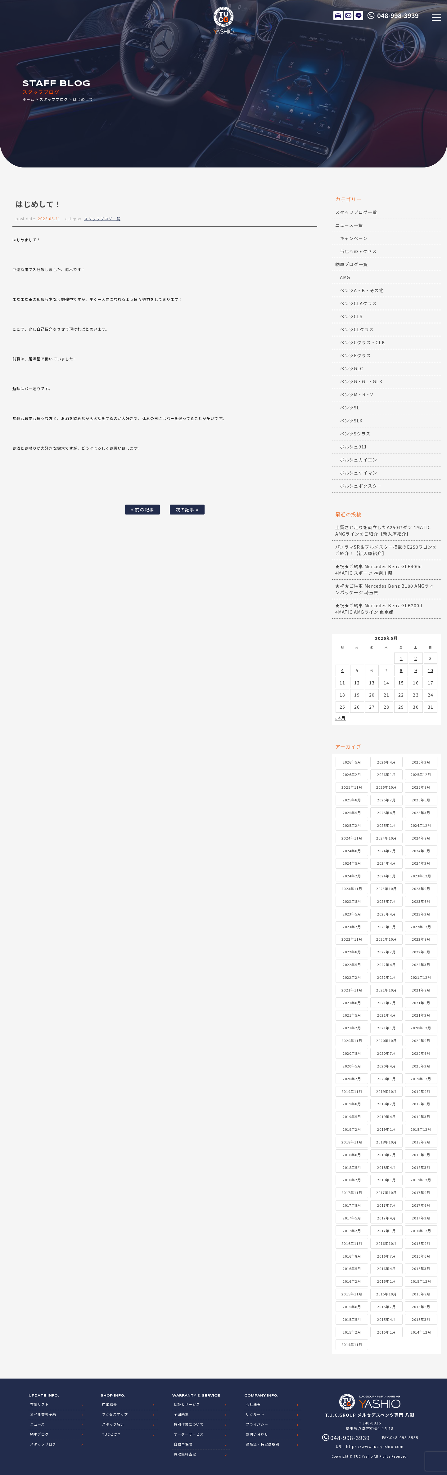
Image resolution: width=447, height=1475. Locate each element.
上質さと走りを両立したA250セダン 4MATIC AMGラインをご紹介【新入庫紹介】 (383, 530)
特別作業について (189, 1424)
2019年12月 (421, 1078)
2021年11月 (351, 989)
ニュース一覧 (349, 225)
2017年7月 (386, 1205)
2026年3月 (421, 762)
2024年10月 (386, 838)
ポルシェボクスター (361, 486)
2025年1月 (386, 825)
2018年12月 (421, 1129)
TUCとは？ (111, 1434)
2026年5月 (352, 762)
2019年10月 (386, 1091)
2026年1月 (386, 774)
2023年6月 (421, 901)
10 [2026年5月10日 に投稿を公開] (430, 670)
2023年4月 (386, 913)
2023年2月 (352, 926)
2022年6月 (421, 951)
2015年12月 (421, 1281)
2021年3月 (421, 1015)
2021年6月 (421, 1002)
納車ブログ (39, 1434)
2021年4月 (386, 1015)
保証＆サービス (187, 1404)
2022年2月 (352, 977)
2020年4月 (386, 1065)
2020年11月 (351, 1040)
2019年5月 (352, 1116)
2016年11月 (351, 1243)
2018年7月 (386, 1154)
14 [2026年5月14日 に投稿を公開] (386, 683)
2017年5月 (352, 1217)
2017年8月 (352, 1205)
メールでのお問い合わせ (348, 15)
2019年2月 (352, 1129)
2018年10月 (386, 1141)
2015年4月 (386, 1319)
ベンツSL (349, 407)
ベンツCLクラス (357, 329)
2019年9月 (421, 1091)
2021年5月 (352, 1015)
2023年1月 (386, 926)
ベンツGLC (351, 368)
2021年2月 (352, 1027)
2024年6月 (421, 850)
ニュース (37, 1424)
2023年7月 (386, 901)
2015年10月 (386, 1293)
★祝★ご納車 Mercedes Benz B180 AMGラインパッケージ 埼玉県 (384, 589)
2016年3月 (421, 1268)
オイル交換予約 (43, 1414)
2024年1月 (386, 875)
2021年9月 (421, 989)
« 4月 (340, 718)
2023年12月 (421, 875)
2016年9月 (421, 1243)
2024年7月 (386, 850)
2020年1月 (386, 1078)
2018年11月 (351, 1141)
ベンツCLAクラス (358, 303)
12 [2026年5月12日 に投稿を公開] (357, 683)
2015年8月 (352, 1306)
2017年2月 (352, 1230)
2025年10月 (386, 787)
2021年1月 (386, 1027)
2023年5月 (352, 913)
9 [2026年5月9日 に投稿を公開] (415, 670)
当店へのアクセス (358, 251)
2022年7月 (386, 951)
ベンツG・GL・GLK (361, 381)
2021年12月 (421, 977)
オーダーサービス (189, 1434)
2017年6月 (421, 1205)
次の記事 (187, 509)
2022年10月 (386, 939)
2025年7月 (386, 799)
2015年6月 (421, 1306)
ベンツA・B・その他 (362, 290)
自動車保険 (183, 1444)
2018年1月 (386, 1179)
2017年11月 (351, 1192)
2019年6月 (421, 1103)
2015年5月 (352, 1319)
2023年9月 (421, 888)
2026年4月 (386, 762)
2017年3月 (421, 1217)
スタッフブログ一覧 (102, 218)
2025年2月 (352, 825)
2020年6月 (421, 1053)
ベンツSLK (351, 420)
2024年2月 (352, 875)
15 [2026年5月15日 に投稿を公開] (401, 683)
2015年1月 (386, 1332)
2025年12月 (421, 774)
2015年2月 (352, 1332)
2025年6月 (421, 799)
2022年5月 (352, 964)
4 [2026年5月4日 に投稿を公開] (342, 670)
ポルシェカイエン (358, 460)
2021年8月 (352, 1002)
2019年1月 (386, 1129)
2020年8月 (352, 1053)
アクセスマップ (115, 1414)
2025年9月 (421, 787)
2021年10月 (386, 989)
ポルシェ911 (353, 446)
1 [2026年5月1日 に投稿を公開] (401, 658)
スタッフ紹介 (113, 1424)
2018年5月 (352, 1167)
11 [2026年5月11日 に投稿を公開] (342, 683)
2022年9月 (421, 939)
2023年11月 (351, 888)
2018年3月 (421, 1167)
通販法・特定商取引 (262, 1444)
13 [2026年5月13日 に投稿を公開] (372, 683)
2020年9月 (421, 1040)
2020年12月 (421, 1027)
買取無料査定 (185, 1453)
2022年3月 (421, 964)
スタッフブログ (53, 99)
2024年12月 (421, 825)
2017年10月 (386, 1192)
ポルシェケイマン (358, 473)
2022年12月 (421, 926)
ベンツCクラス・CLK (362, 342)
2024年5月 (352, 863)
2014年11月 (351, 1344)
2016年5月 (352, 1268)
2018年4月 (386, 1167)
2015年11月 (351, 1293)
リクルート (255, 1414)
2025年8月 (352, 799)
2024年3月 (421, 863)
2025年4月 (386, 812)
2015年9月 (421, 1293)
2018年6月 (421, 1154)
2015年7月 (386, 1306)
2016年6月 (421, 1256)
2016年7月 (386, 1256)
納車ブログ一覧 (351, 264)
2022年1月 (386, 977)
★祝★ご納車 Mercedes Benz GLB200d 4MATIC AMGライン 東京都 (378, 608)
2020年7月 (386, 1053)
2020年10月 (386, 1040)
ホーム (28, 99)
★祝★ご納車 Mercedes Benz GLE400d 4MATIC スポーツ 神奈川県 (378, 569)
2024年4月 (386, 863)
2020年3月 (421, 1065)
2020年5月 (352, 1065)
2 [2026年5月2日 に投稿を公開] (415, 658)
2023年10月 (386, 888)
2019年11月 (351, 1091)
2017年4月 (386, 1217)
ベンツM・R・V (356, 394)
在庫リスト (338, 15)
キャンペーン (354, 238)
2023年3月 (421, 913)
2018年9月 (421, 1141)
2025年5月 (352, 812)
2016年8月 (352, 1256)
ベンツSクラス (355, 433)
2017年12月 (421, 1179)
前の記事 (142, 509)
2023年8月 (352, 901)
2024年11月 (351, 838)
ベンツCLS (351, 316)
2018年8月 (352, 1154)
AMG (345, 277)
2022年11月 (351, 939)
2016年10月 (386, 1243)
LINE (358, 15)
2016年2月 (352, 1281)
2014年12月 (421, 1332)
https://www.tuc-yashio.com (374, 1446)
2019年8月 (352, 1103)
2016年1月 (386, 1281)
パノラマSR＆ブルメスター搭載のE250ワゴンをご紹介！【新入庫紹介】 (386, 550)
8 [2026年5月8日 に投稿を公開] (401, 670)
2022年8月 (352, 951)
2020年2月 (352, 1078)
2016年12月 (421, 1230)
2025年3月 (421, 812)
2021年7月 (386, 1002)
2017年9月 (421, 1192)
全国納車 (181, 1414)
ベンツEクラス (355, 355)
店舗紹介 (109, 1404)
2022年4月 (386, 964)
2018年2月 (352, 1179)
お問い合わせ (257, 1434)
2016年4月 (386, 1268)
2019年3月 (421, 1116)
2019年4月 (386, 1116)
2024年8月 (352, 850)
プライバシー (257, 1424)
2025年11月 (351, 787)
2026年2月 (352, 774)
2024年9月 (421, 838)
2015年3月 (421, 1319)
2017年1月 (386, 1230)
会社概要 (253, 1404)
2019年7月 (386, 1103)
